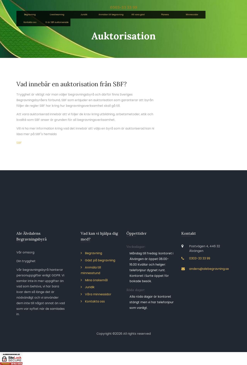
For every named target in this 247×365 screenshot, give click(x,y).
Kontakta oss (30, 22)
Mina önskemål (94, 280)
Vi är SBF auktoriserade (57, 22)
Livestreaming (57, 14)
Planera (165, 14)
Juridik (84, 14)
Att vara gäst (138, 14)
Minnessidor (192, 14)
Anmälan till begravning (111, 14)
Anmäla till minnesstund (91, 270)
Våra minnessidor (96, 294)
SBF (19, 143)
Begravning (30, 14)
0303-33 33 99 (123, 7)
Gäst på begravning (98, 260)
